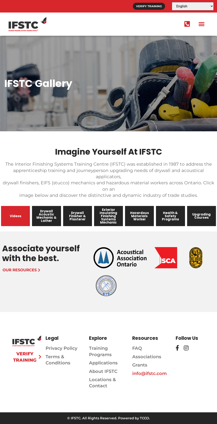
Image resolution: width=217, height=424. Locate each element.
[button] (201, 24)
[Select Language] (193, 6)
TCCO (144, 418)
